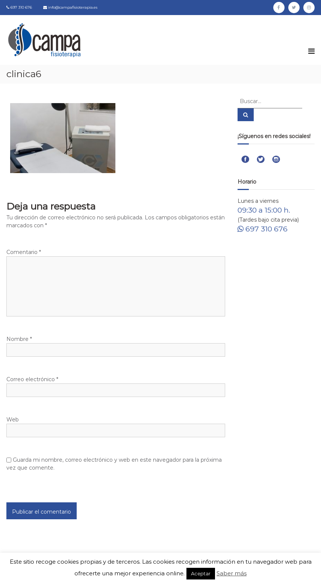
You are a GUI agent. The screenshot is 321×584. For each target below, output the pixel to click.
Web (12, 419)
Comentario (23, 252)
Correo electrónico (32, 379)
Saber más (232, 573)
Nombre (19, 339)
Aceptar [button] (200, 573)
